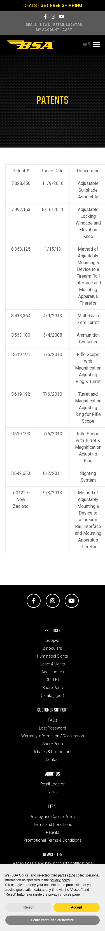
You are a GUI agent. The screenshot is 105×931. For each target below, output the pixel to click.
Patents (52, 832)
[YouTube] (61, 16)
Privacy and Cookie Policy (52, 816)
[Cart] (82, 45)
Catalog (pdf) (52, 695)
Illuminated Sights (52, 656)
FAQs (52, 720)
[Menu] (96, 45)
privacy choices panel (64, 894)
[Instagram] (53, 16)
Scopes (52, 640)
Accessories (52, 672)
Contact (53, 759)
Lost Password (52, 728)
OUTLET (52, 680)
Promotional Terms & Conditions (53, 840)
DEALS (30, 5)
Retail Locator (67, 25)
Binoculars (52, 648)
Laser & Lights (52, 664)
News (45, 25)
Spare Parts (52, 687)
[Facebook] (45, 16)
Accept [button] (76, 907)
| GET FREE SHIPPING (60, 5)
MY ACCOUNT (47, 30)
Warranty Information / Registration (52, 736)
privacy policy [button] (60, 880)
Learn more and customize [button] (52, 920)
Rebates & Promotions (52, 751)
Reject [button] (29, 907)
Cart (67, 30)
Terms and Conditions (52, 824)
